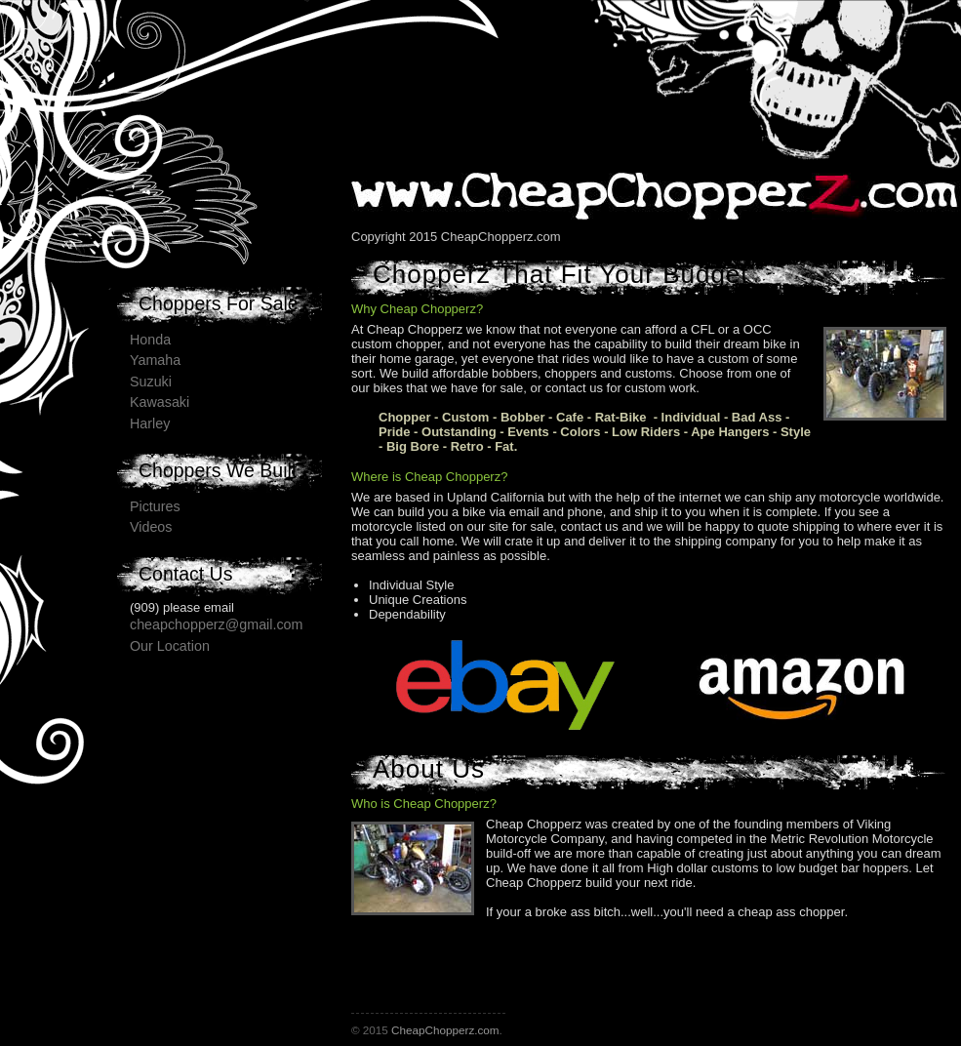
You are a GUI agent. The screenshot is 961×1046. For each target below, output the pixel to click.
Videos (151, 527)
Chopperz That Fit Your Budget (561, 274)
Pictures (155, 506)
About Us (429, 769)
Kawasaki (159, 402)
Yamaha (155, 360)
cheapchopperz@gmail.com (216, 624)
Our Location (170, 646)
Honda (150, 339)
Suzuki (151, 381)
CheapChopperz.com (445, 1030)
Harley (150, 423)
